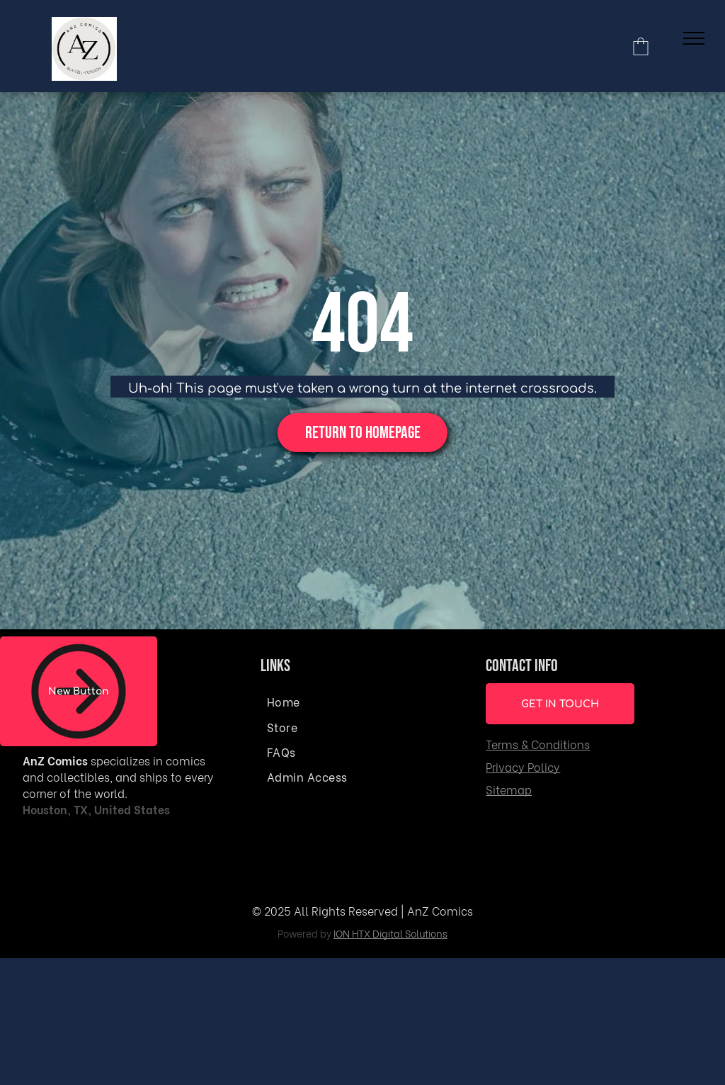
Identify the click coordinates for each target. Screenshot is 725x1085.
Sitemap (509, 789)
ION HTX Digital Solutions (390, 933)
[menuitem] (360, 700)
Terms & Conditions (538, 744)
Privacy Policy (523, 766)
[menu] (693, 38)
